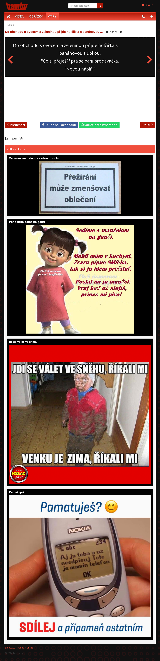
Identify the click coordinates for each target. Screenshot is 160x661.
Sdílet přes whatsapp (99, 125)
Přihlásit (147, 4)
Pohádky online (25, 647)
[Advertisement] (80, 98)
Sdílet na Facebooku (59, 125)
